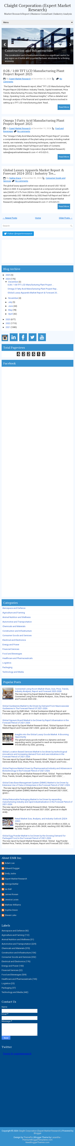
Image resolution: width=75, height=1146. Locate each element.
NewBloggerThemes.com (37, 1142)
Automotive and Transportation (17, 622)
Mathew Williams (13, 905)
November (13, 298)
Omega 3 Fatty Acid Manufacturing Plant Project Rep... (33, 289)
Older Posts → (65, 218)
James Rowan (11, 894)
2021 (8, 327)
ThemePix (28, 1137)
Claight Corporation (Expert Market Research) (37, 7)
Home (38, 218)
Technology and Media (13, 672)
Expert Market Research (20, 79)
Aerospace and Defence (13, 608)
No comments (23, 131)
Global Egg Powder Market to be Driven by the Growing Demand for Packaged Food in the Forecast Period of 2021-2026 (34, 837)
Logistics (6, 663)
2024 (8, 279)
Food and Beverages (12, 653)
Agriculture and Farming (13, 612)
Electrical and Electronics (14, 640)
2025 (8, 275)
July (10, 302)
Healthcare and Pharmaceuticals (17, 658)
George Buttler (11, 884)
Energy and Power (10, 644)
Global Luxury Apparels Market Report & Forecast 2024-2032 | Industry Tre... (33, 172)
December (13, 282)
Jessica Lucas (11, 899)
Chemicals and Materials (13, 626)
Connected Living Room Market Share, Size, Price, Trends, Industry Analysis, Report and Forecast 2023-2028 (42, 690)
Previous (5, 45)
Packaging (7, 667)
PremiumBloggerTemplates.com (37, 1140)
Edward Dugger (12, 868)
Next (70, 45)
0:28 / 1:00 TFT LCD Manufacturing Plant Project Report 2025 (33, 72)
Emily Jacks (10, 873)
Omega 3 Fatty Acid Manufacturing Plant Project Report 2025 (33, 122)
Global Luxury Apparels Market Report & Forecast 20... (33, 292)
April (10, 314)
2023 (8, 319)
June (10, 306)
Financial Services (10, 649)
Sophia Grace (15, 178)
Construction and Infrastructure (17, 631)
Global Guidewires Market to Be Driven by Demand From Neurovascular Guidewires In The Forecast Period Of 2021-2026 (35, 707)
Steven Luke (10, 915)
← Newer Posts (10, 218)
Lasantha (56, 1137)
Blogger (37, 1133)
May (10, 310)
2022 (8, 323)
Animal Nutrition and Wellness (16, 617)
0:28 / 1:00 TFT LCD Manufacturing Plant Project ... (31, 284)
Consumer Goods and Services (17, 635)
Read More (64, 107)
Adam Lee (9, 863)
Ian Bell (8, 889)
